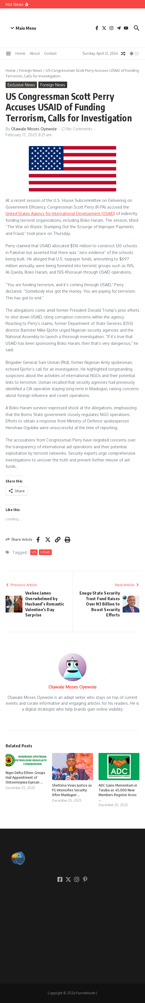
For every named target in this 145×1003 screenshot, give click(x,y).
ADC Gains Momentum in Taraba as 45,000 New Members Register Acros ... (118, 792)
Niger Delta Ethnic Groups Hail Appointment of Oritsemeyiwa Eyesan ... (25, 777)
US (34, 552)
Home (20, 53)
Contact (50, 53)
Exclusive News (21, 84)
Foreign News (30, 70)
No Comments (79, 128)
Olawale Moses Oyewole (34, 128)
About (35, 53)
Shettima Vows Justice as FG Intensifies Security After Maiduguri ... (72, 790)
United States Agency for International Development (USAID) (60, 213)
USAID (45, 552)
